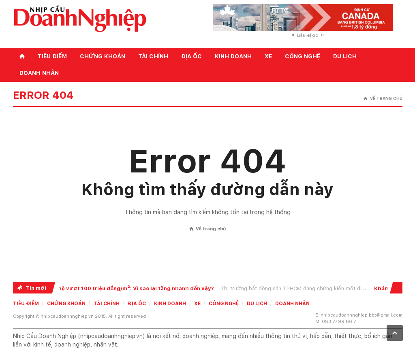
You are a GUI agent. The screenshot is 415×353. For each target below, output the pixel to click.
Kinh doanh (233, 56)
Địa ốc (191, 56)
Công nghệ (302, 56)
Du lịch (345, 56)
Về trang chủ (383, 99)
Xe (268, 56)
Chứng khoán (102, 56)
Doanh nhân (39, 73)
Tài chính (153, 56)
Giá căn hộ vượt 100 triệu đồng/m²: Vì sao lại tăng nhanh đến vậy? (127, 288)
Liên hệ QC (308, 35)
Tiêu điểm (52, 56)
